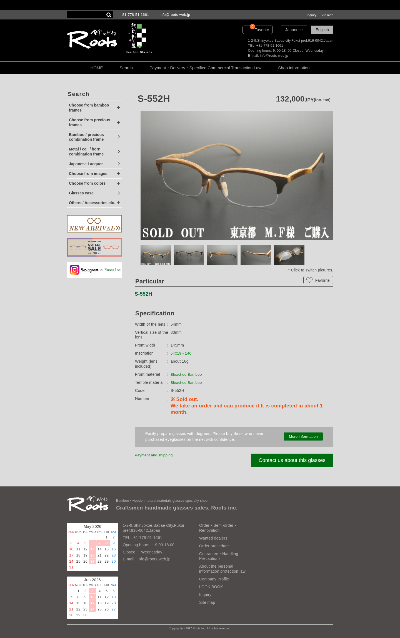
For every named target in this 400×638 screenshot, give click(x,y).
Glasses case (81, 193)
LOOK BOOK (211, 587)
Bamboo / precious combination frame (86, 137)
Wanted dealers (213, 538)
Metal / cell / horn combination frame (86, 151)
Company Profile (214, 579)
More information (303, 436)
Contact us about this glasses (290, 460)
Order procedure (214, 546)
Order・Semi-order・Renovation (218, 528)
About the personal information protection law (222, 568)
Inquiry (311, 15)
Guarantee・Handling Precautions (218, 556)
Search (126, 67)
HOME (96, 67)
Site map (327, 15)
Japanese (294, 30)
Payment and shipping (155, 455)
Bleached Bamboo (187, 374)
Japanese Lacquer (86, 164)
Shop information (293, 67)
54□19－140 (181, 353)
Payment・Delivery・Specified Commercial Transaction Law (205, 67)
